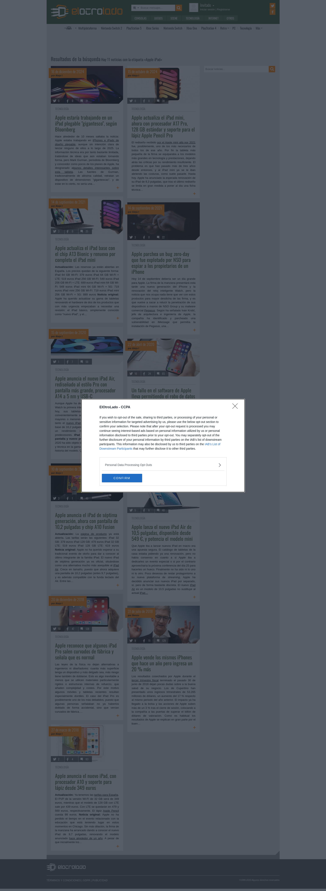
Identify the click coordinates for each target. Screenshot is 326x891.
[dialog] (163, 445)
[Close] (236, 407)
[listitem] (163, 465)
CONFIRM (122, 478)
